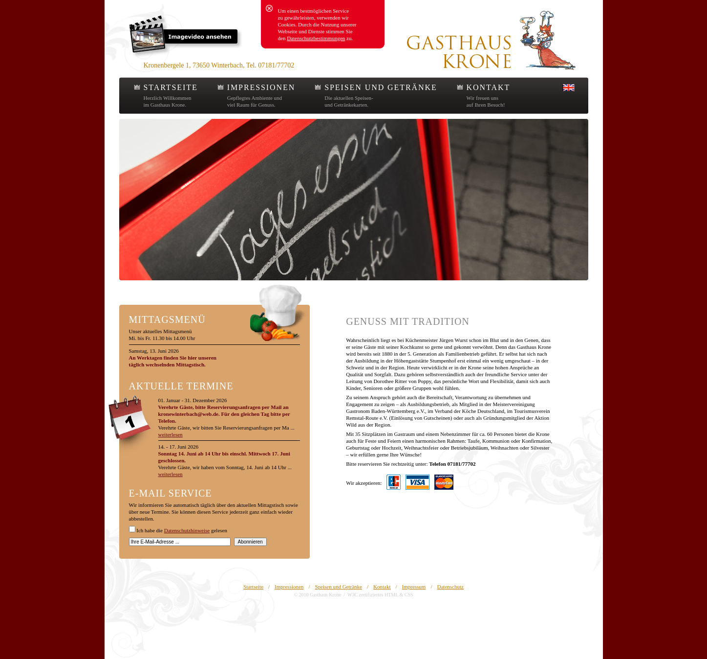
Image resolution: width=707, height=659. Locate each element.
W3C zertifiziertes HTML (372, 594)
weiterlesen (170, 434)
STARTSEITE (171, 87)
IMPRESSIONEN (261, 87)
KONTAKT (488, 87)
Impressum (414, 587)
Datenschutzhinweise (187, 530)
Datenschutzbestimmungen (316, 38)
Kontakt (381, 587)
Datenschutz (450, 587)
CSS (409, 594)
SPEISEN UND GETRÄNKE (380, 87)
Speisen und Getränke (338, 587)
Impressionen (289, 587)
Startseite (253, 587)
